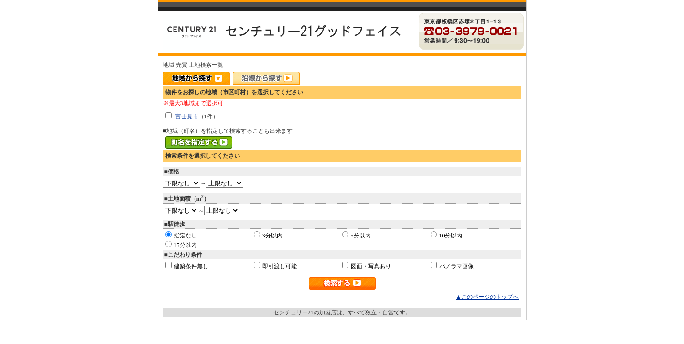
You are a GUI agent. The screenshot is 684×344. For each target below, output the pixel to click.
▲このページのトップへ (487, 296)
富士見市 (186, 116)
